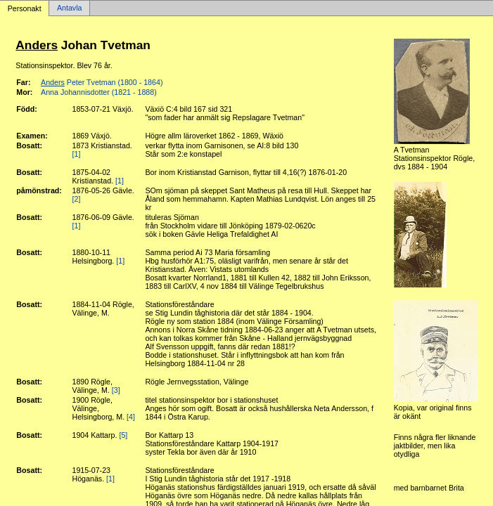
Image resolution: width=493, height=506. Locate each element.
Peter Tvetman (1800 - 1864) (101, 82)
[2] (76, 199)
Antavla (69, 8)
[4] (131, 417)
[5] (123, 435)
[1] (76, 154)
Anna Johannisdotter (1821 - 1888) (99, 92)
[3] (116, 390)
